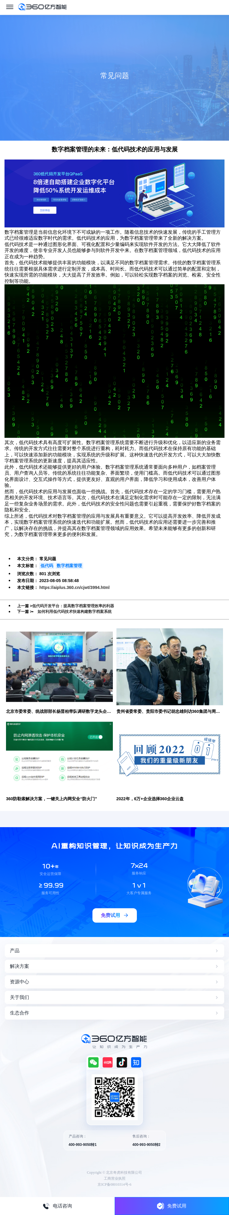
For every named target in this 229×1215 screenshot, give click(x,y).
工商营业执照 (114, 1178)
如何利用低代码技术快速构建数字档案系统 (75, 611)
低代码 (47, 565)
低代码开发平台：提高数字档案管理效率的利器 (73, 606)
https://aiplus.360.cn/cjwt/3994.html (74, 587)
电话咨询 (57, 1206)
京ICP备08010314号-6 (114, 1184)
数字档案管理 (69, 565)
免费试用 (171, 1205)
